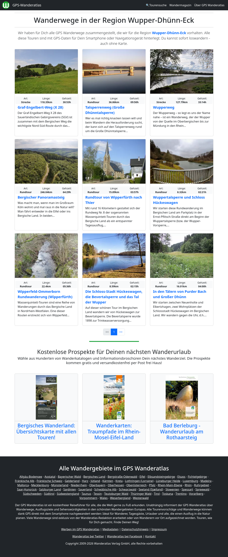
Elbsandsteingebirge (161, 477)
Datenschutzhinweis (135, 529)
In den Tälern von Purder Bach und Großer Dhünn (179, 294)
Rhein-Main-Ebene (170, 485)
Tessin (98, 494)
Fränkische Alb (24, 481)
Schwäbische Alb (105, 489)
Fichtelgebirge (197, 477)
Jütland (95, 481)
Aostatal (50, 477)
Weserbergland (120, 498)
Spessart (187, 489)
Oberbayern (97, 485)
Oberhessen (116, 485)
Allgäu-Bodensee (30, 477)
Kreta (119, 481)
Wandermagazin (180, 5)
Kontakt (150, 536)
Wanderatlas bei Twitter (88, 536)
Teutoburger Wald (116, 494)
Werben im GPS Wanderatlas (80, 529)
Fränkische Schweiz (49, 481)
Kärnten (107, 481)
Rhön (188, 485)
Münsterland (59, 485)
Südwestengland (68, 494)
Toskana (167, 494)
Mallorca (23, 485)
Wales (104, 498)
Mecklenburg (40, 485)
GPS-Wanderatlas (26, 5)
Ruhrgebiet (201, 485)
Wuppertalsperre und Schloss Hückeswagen (179, 200)
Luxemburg (190, 481)
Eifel (142, 477)
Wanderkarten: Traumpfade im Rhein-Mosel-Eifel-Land (114, 431)
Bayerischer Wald (69, 477)
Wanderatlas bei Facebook (124, 536)
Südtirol (49, 494)
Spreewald (202, 489)
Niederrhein (79, 485)
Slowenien (172, 489)
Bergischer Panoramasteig (41, 197)
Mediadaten (110, 529)
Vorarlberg (196, 494)
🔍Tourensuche (156, 5)
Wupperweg (163, 107)
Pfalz (152, 485)
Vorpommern (88, 498)
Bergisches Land (94, 477)
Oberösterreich (136, 485)
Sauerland (85, 489)
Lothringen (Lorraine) (139, 481)
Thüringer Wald (141, 494)
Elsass (181, 477)
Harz (85, 481)
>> (121, 332)
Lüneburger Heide (168, 481)
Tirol (157, 494)
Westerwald (141, 498)
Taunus (86, 494)
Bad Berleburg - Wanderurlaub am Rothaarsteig (181, 431)
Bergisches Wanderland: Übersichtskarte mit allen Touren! (46, 431)
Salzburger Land (50, 489)
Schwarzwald (127, 489)
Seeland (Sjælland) (151, 489)
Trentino (181, 494)
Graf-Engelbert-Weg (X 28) (40, 107)
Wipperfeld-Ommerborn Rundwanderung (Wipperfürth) (45, 294)
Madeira (205, 481)
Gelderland (72, 481)
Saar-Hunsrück (27, 489)
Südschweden (32, 494)
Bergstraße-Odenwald (122, 477)
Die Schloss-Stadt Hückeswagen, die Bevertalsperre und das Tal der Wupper (113, 297)
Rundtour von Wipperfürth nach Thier (113, 200)
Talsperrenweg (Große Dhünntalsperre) (105, 110)
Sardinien (69, 489)
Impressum (159, 529)
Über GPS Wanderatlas (209, 5)
